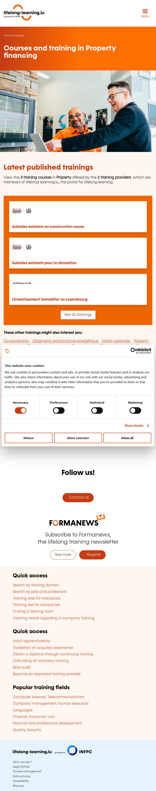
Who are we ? (22, 762)
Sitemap (18, 785)
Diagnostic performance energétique (66, 341)
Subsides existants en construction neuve (48, 227)
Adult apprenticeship (31, 641)
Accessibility (21, 781)
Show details (134, 425)
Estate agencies (116, 341)
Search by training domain (36, 585)
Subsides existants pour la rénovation (44, 263)
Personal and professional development (47, 723)
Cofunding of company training (41, 661)
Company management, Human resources (51, 703)
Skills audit (22, 667)
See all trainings (78, 315)
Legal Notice (21, 766)
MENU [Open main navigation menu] (145, 16)
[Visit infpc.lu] (52, 754)
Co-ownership (17, 341)
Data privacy (22, 776)
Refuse (28, 437)
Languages (23, 710)
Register (92, 555)
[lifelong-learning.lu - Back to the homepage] (24, 13)
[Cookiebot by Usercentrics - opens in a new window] (133, 351)
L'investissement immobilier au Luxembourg (49, 299)
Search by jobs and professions (40, 592)
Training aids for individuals (36, 598)
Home (8, 35)
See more (63, 555)
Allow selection (78, 437)
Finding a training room (33, 611)
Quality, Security (27, 730)
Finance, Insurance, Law (34, 717)
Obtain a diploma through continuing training (53, 654)
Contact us (78, 497)
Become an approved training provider (47, 674)
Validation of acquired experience (43, 648)
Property (18, 35)
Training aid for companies (36, 605)
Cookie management (27, 771)
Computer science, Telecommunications (48, 697)
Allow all (127, 437)
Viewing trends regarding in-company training (53, 618)
